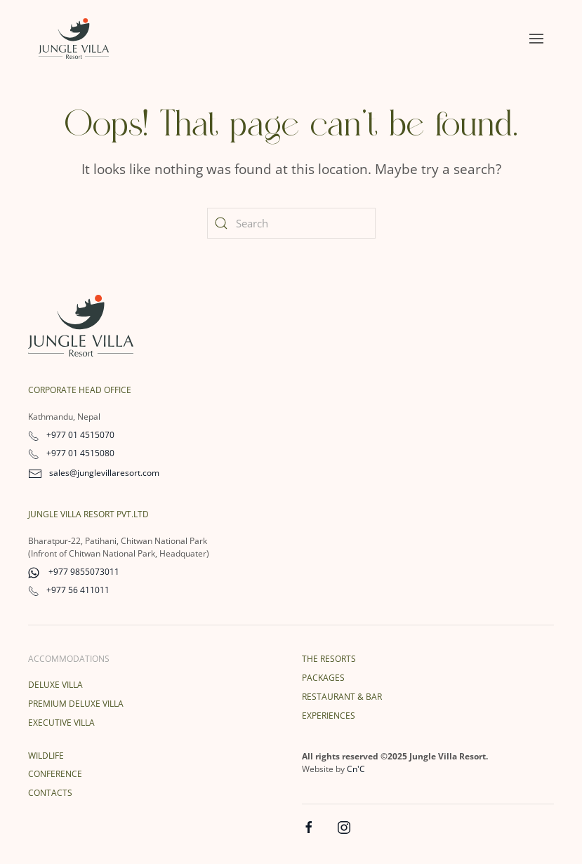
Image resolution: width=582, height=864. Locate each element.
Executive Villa (61, 723)
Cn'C (356, 769)
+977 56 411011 (69, 590)
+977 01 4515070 (71, 435)
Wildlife (46, 756)
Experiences (328, 716)
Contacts (50, 793)
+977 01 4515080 (71, 453)
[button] (536, 39)
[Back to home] (73, 39)
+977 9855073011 (73, 572)
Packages (323, 678)
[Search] (291, 223)
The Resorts (329, 659)
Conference (55, 774)
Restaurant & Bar (342, 697)
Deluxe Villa (55, 685)
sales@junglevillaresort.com (93, 473)
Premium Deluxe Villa (76, 704)
